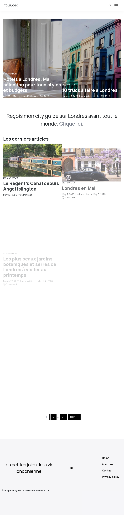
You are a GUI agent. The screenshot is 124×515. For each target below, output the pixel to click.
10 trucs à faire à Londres (90, 90)
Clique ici (70, 123)
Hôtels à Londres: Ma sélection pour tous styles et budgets (32, 84)
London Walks (10, 193)
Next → (74, 416)
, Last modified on (26, 96)
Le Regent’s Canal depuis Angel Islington (31, 202)
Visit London (10, 74)
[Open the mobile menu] (116, 6)
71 (63, 416)
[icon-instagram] (74, 468)
